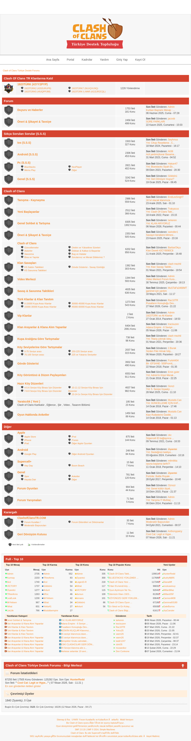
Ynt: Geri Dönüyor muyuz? (160, 179)
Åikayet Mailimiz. (151, 736)
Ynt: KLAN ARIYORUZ (158, 223)
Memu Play (29, 170)
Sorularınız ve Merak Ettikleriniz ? (88, 257)
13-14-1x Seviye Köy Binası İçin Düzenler (92, 394)
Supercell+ (24, 461)
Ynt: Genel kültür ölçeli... (159, 488)
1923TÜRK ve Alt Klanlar (159, 315)
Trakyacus (173, 208)
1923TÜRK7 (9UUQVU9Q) (85, 88)
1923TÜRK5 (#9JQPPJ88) (37, 91)
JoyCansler (168, 610)
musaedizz (121, 648)
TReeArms (12, 594)
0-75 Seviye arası (33, 351)
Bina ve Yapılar (31, 257)
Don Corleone (122, 651)
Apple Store (30, 436)
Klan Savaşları (26, 263)
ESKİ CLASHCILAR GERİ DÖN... (77, 644)
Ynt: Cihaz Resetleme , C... (160, 142)
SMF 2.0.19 (80, 729)
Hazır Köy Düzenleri (30, 383)
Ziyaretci (11, 590)
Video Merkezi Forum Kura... (161, 279)
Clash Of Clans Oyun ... (120, 602)
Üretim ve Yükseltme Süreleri (86, 247)
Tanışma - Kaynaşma (31, 200)
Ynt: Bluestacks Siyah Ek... (160, 166)
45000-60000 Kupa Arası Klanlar (88, 307)
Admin (171, 106)
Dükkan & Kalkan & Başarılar (86, 251)
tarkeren (172, 220)
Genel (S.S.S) (26, 179)
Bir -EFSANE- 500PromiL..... (161, 363)
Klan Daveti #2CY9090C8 (159, 250)
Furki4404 (173, 360)
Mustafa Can (175, 400)
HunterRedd (169, 573)
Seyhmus (173, 139)
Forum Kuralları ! (32, 522)
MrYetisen (12, 602)
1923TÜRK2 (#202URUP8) (37, 88)
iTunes (75, 440)
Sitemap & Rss (63, 720)
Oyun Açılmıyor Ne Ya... (120, 590)
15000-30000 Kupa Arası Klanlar (40, 307)
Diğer (74, 170)
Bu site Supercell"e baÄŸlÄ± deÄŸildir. (102, 733)
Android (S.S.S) (27, 154)
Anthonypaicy (175, 531)
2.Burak (172, 348)
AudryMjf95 (168, 578)
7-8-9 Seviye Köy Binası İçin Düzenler (43, 391)
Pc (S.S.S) (23, 162)
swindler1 (173, 232)
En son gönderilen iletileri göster (23, 686)
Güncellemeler (31, 247)
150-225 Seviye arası (82, 351)
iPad (26, 443)
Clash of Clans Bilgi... (119, 610)
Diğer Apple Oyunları (82, 443)
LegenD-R (82, 582)
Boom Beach (78, 465)
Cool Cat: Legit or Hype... (159, 534)
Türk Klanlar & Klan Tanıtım (35, 299)
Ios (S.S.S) (24, 142)
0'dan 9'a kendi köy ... (119, 586)
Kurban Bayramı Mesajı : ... (160, 110)
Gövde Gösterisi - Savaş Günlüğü (88, 267)
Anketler (76, 476)
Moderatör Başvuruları (35, 525)
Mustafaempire (51, 610)
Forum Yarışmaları (29, 500)
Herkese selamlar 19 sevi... (74, 651)
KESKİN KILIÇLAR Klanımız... (76, 630)
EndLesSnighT (176, 197)
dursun (80, 594)
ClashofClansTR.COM (31, 518)
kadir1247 (120, 641)
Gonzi (171, 386)
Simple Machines (107, 729)
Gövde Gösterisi (28, 363)
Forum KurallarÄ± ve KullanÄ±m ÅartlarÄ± (98, 720)
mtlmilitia (172, 460)
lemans (80, 598)
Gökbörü (172, 176)
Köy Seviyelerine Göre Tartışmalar (39, 347)
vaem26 (120, 634)
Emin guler (174, 372)
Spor (26, 476)
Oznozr (172, 485)
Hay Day (28, 465)
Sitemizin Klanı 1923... (120, 594)
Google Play (30, 454)
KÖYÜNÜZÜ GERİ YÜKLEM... (124, 598)
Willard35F (168, 594)
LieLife (10, 610)
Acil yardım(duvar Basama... (161, 154)
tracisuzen (173, 324)
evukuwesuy (169, 586)
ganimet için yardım (156, 291)
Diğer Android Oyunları (83, 454)
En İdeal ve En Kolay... (120, 606)
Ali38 (170, 151)
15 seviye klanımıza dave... (74, 634)
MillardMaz (168, 590)
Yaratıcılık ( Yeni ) (28, 401)
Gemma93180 (170, 602)
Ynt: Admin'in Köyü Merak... (160, 375)
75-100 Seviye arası (34, 354)
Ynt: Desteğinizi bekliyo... (159, 452)
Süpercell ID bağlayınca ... (160, 438)
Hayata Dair (30, 479)
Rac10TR (173, 300)
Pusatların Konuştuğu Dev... (161, 303)
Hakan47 (173, 163)
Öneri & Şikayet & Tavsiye (34, 121)
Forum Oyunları (27, 488)
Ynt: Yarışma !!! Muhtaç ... (159, 500)
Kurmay (11, 578)
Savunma (29, 254)
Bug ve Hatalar (79, 254)
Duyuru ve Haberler (30, 110)
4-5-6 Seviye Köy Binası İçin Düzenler (43, 387)
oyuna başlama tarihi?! (158, 463)
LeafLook (11, 598)
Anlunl (47, 590)
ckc (170, 435)
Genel (21, 472)
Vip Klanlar (24, 315)
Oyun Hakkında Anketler (33, 414)
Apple (21, 432)
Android (22, 449)
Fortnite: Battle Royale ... (159, 476)
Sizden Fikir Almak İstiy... (159, 351)
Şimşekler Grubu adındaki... (74, 641)
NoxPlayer (77, 167)
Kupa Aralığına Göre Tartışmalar (38, 338)
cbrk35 (119, 644)
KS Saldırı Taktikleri (34, 267)
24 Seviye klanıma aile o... (74, 648)
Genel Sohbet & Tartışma (33, 223)
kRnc (46, 594)
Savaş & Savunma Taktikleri (35, 291)
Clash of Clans (26, 243)
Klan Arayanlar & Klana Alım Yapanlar (42, 327)
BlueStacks (29, 167)
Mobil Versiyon (126, 720)
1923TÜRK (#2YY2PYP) (32, 84)
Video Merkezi (26, 279)
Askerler (28, 251)
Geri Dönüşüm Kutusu (32, 534)
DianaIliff (167, 582)
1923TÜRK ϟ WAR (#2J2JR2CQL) (89, 91)
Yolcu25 (120, 630)
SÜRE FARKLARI (155, 121)
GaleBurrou (168, 606)
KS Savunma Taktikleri (35, 270)
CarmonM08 (169, 598)
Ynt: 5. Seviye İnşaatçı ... (159, 389)
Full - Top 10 (14, 559)
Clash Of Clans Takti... (120, 573)
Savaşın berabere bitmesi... (160, 235)
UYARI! (75, 720)
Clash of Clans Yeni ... (120, 582)
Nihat (9, 606)
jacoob (171, 118)
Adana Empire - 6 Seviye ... (160, 327)
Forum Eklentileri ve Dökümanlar (88, 522)
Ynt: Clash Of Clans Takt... (160, 211)
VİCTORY (12, 586)
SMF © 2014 (93, 729)
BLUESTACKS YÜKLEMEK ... (123, 578)
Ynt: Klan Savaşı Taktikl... (159, 267)
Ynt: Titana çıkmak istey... (159, 338)
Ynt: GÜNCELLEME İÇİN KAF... (163, 403)
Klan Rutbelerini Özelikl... (159, 414)
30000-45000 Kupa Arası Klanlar (88, 303)
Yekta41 (47, 606)
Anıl (9, 582)
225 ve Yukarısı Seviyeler (84, 354)
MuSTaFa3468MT (177, 288)
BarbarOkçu (174, 247)
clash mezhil (174, 263)
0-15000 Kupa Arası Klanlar (38, 303)
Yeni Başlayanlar (28, 211)
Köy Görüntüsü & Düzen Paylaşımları (41, 375)
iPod (74, 436)
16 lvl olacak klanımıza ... (159, 200)
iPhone (27, 440)
